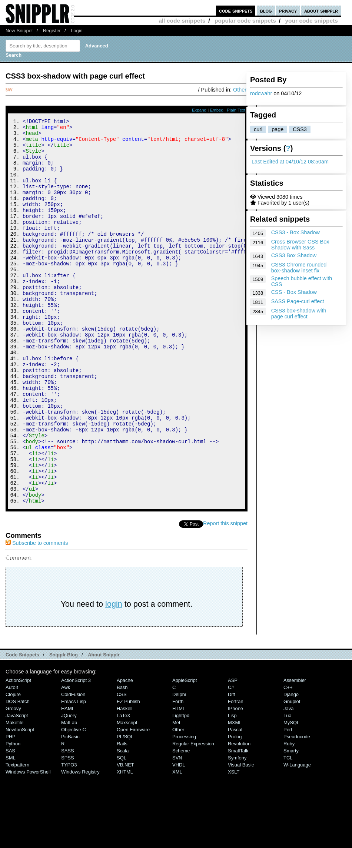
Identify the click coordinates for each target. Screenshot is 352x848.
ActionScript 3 (76, 752)
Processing (184, 809)
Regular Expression (193, 816)
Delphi (179, 766)
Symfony (237, 830)
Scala (123, 823)
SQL (121, 830)
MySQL (291, 795)
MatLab (69, 795)
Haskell (124, 781)
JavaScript (17, 788)
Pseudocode (296, 809)
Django (291, 766)
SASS (67, 823)
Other (239, 90)
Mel (176, 795)
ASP (233, 752)
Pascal (235, 802)
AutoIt (12, 759)
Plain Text (236, 110)
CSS (122, 766)
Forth (177, 773)
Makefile (14, 795)
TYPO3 (69, 837)
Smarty (291, 823)
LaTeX (123, 788)
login (113, 676)
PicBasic (70, 809)
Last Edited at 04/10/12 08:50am (290, 162)
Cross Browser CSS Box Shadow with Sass (300, 245)
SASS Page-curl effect (297, 301)
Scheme (181, 823)
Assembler (294, 752)
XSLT (233, 844)
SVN (177, 830)
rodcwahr (261, 93)
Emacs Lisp (73, 773)
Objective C (73, 802)
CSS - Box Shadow (294, 292)
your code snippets (311, 20)
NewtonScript (20, 802)
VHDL (178, 837)
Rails (122, 816)
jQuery (69, 788)
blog (266, 10)
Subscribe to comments (37, 615)
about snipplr (321, 10)
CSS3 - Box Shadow (295, 232)
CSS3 (300, 129)
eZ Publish (128, 773)
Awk (65, 759)
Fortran (235, 773)
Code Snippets (22, 727)
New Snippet (19, 30)
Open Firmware (133, 802)
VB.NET (125, 837)
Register (52, 30)
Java (288, 781)
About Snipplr (104, 727)
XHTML (125, 844)
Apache (125, 752)
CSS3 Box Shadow (293, 255)
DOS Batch (18, 773)
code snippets (236, 10)
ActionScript (18, 752)
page (277, 129)
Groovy (13, 781)
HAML (67, 781)
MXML (235, 795)
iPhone (235, 781)
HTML (178, 781)
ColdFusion (73, 766)
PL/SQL (125, 809)
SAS (10, 823)
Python (13, 816)
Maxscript (127, 795)
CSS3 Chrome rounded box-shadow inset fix (299, 268)
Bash (122, 759)
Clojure (13, 766)
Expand (199, 110)
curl (258, 129)
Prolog (235, 809)
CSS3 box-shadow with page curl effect (298, 313)
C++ (287, 759)
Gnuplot (291, 773)
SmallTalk (238, 823)
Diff (231, 766)
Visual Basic (241, 837)
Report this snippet (225, 596)
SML (11, 830)
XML (177, 844)
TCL (287, 830)
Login (77, 30)
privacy (288, 10)
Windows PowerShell (28, 844)
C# (231, 759)
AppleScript (184, 752)
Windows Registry (80, 844)
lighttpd (180, 788)
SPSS (67, 830)
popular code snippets (245, 20)
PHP (11, 809)
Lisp (232, 788)
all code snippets (182, 20)
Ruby (289, 816)
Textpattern (17, 837)
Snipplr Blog (63, 727)
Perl (287, 802)
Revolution (239, 816)
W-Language (297, 837)
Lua (287, 788)
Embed (216, 110)
